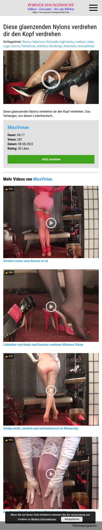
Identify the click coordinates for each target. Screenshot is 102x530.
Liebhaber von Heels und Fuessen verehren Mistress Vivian (43, 344)
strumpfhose (85, 46)
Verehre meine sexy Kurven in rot (25, 261)
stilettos (42, 46)
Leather (80, 41)
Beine (26, 41)
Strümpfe (69, 46)
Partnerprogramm (85, 525)
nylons (15, 46)
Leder (89, 41)
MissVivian (18, 127)
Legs (6, 46)
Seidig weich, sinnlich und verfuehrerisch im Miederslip (40, 428)
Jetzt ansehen (51, 159)
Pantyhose (28, 46)
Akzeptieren (71, 519)
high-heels (67, 41)
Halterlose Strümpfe (44, 41)
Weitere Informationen (43, 519)
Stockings (55, 46)
